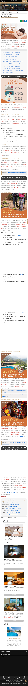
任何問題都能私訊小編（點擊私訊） (13, 512)
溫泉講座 (5, 16)
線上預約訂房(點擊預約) (10, 492)
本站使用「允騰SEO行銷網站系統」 (14, 681)
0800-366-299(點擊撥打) (14, 504)
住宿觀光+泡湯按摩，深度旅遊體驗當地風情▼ (13, 68)
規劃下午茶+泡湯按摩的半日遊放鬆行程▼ (12, 66)
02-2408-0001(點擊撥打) (12, 506)
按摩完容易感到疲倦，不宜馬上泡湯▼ (11, 54)
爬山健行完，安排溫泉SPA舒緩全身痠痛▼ (12, 63)
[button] (24, 532)
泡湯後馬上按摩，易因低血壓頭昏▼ (11, 56)
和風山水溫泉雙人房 (9, 612)
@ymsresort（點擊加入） (13, 514)
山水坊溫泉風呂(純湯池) (9, 559)
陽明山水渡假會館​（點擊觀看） (13, 510)
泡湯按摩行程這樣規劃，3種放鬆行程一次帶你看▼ (13, 61)
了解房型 (14, 569)
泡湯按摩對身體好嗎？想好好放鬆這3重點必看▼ (12, 52)
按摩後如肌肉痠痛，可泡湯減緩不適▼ (11, 59)
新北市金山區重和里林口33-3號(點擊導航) (12, 502)
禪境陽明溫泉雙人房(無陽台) (10, 586)
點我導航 (19, 235)
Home (2, 16)
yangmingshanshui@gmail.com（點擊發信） (14, 508)
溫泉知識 (9, 16)
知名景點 (21, 436)
